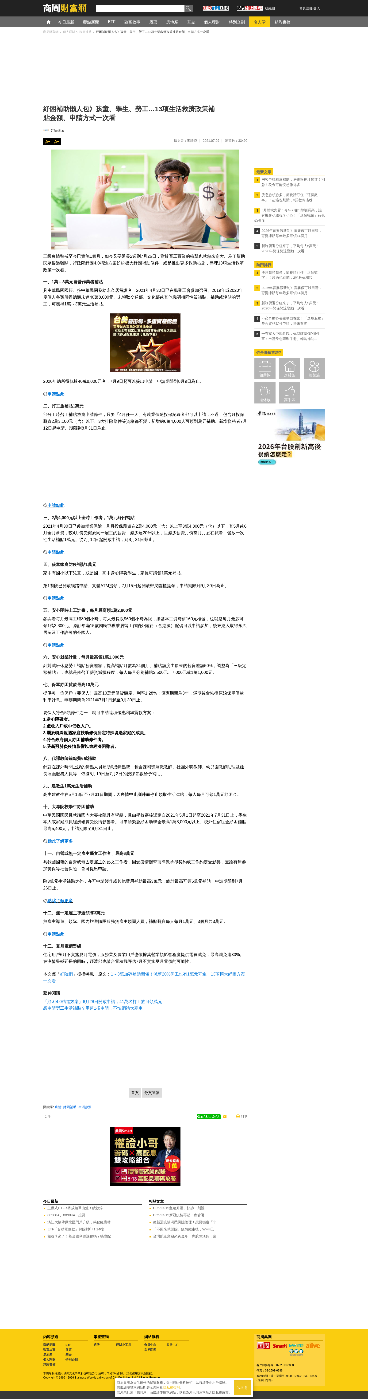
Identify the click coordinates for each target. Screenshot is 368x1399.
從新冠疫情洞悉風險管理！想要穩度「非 (184, 1222)
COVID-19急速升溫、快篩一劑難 (178, 1208)
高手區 (289, 400)
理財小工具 (123, 1345)
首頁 (53, 21)
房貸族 (289, 375)
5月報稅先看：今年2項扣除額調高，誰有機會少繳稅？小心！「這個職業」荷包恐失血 (289, 215)
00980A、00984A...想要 (66, 1215)
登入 (316, 8)
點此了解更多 (60, 841)
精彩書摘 (49, 1364)
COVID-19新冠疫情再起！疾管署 (178, 1215)
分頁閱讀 (151, 1093)
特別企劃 (71, 1359)
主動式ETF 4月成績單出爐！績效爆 (75, 1208)
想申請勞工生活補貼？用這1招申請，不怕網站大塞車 (93, 1008)
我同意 (242, 1388)
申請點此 (55, 505)
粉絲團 (270, 8)
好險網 (56, 131)
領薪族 (265, 375)
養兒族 (314, 375)
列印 (244, 1116)
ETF (68, 1345)
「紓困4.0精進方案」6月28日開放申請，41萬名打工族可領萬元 (102, 1001)
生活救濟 (85, 1107)
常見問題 (150, 1350)
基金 (68, 1354)
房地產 (47, 1354)
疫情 (58, 1107)
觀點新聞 (49, 1345)
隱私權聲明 (171, 1387)
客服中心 (172, 1345)
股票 (68, 1350)
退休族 (265, 400)
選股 (97, 1345)
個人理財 (49, 1359)
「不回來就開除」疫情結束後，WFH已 (183, 1229)
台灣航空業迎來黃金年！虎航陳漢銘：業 (184, 1236)
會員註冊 (305, 8)
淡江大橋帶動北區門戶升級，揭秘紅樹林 (79, 1222)
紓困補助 (70, 1107)
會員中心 (150, 1345)
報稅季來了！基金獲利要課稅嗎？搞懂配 (79, 1236)
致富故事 (49, 1350)
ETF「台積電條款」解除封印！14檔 (75, 1229)
